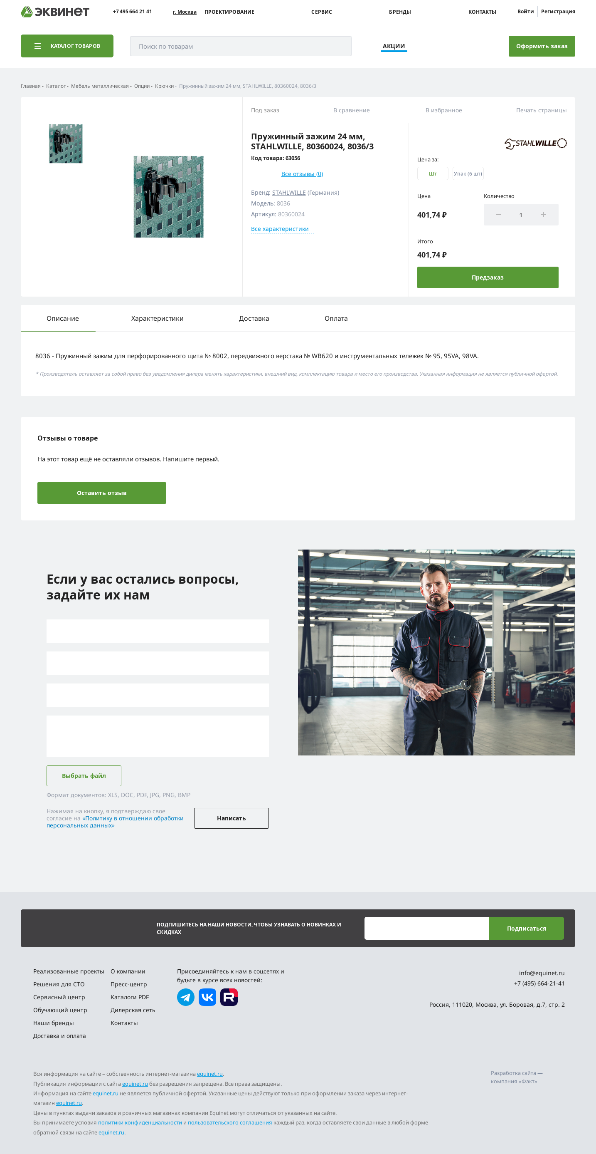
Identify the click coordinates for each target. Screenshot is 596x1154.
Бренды (400, 12)
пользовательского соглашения (230, 1122)
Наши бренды (53, 1023)
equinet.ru (210, 1073)
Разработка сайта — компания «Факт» (517, 1077)
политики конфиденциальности (140, 1122)
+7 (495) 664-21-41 (539, 983)
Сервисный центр (59, 997)
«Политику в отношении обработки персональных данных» (115, 821)
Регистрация (558, 11)
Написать (231, 818)
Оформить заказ (542, 46)
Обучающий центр (60, 1010)
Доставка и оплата (59, 1036)
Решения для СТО (59, 984)
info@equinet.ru (542, 973)
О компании (128, 971)
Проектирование (229, 12)
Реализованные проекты (68, 971)
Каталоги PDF (130, 997)
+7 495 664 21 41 (132, 11)
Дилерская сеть (133, 1010)
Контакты (482, 12)
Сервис (321, 12)
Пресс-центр (129, 984)
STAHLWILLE (289, 192)
